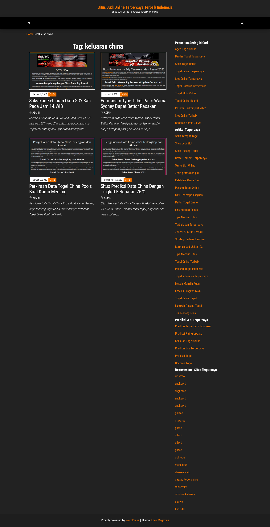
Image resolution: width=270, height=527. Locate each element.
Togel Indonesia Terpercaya (191, 276)
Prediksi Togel (183, 356)
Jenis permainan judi (187, 173)
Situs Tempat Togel (186, 136)
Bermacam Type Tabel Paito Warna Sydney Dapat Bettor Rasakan (133, 103)
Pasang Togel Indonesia (189, 269)
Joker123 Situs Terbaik (189, 232)
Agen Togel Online (185, 49)
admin (36, 112)
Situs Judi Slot (183, 143)
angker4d (180, 383)
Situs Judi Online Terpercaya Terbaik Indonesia (135, 7)
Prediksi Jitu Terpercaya (189, 348)
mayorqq (180, 420)
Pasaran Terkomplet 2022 (190, 108)
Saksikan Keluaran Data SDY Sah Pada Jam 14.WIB (60, 103)
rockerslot (181, 487)
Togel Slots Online (185, 93)
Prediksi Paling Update (188, 333)
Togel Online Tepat (186, 298)
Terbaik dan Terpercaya (189, 224)
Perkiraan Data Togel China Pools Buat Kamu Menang (60, 189)
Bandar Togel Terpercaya (190, 56)
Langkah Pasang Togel (188, 306)
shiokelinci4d (182, 472)
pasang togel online (186, 479)
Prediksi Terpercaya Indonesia (193, 326)
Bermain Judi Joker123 (189, 247)
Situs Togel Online (185, 64)
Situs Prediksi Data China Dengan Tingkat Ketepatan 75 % (132, 189)
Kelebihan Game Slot (187, 180)
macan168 (181, 465)
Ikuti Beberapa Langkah (189, 195)
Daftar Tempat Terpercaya (191, 158)
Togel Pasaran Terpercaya (190, 86)
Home (30, 34)
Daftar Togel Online (186, 202)
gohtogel (180, 457)
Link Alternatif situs (186, 210)
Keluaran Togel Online (187, 341)
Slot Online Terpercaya (188, 79)
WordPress (132, 520)
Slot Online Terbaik (186, 115)
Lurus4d (180, 509)
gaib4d (179, 413)
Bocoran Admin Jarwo (188, 123)
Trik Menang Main (185, 313)
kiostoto (180, 376)
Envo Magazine (160, 520)
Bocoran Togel (183, 363)
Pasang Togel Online (187, 188)
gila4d (178, 428)
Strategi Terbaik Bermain (190, 239)
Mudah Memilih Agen (187, 283)
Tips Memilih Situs (186, 217)
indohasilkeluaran (185, 494)
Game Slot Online (185, 165)
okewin (179, 502)
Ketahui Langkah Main (188, 291)
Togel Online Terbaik (187, 261)
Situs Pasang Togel (186, 151)
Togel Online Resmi (186, 101)
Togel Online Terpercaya (189, 71)
